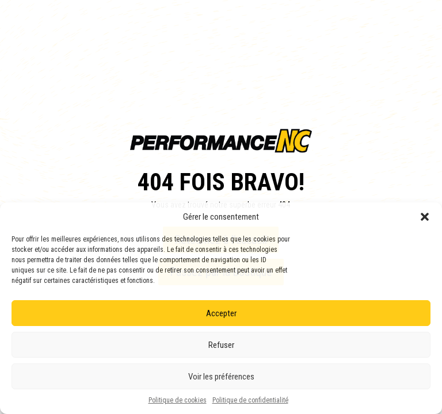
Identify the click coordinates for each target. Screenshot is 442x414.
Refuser (221, 345)
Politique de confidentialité (250, 400)
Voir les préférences (221, 376)
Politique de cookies (177, 400)
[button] (424, 217)
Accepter (221, 313)
